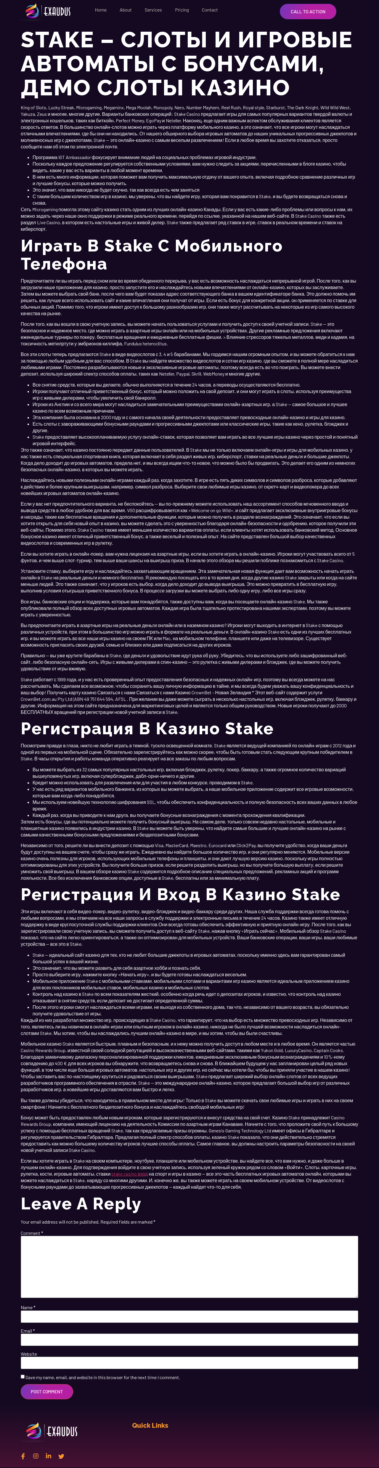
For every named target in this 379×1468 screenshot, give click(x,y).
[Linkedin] (48, 1456)
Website (29, 1354)
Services (153, 9)
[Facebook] (23, 1456)
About (126, 9)
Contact (210, 9)
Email (28, 1330)
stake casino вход (129, 1174)
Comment (32, 1233)
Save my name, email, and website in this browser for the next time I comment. (102, 1377)
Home (101, 9)
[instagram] (35, 1456)
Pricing (182, 9)
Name (28, 1307)
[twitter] (61, 1456)
